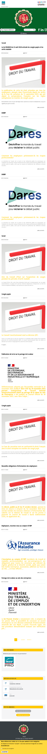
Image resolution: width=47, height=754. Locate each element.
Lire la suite (41, 108)
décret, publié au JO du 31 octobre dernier (20, 507)
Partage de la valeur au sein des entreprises (16, 578)
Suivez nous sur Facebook (39, 29)
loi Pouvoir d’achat (11, 619)
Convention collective (15, 684)
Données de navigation (8, 748)
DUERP (4, 113)
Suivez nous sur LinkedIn (42, 29)
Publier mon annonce (23, 715)
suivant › (23, 639)
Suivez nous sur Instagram (46, 29)
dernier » (29, 639)
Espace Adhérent (9, 30)
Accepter (4, 751)
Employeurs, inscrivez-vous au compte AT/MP (17, 526)
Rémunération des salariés (16, 689)
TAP (10, 694)
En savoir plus (5, 745)
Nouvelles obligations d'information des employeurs (19, 466)
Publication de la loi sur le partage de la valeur (17, 354)
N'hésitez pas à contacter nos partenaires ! (15, 653)
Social (3, 236)
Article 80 (12, 696)
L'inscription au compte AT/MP (14, 559)
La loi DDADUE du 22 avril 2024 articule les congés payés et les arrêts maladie (22, 48)
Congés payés (6, 294)
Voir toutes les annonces (23, 711)
